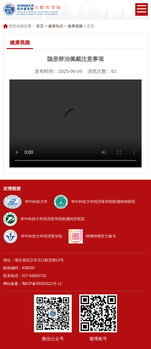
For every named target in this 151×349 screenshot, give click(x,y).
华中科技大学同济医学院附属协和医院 (94, 201)
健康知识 (55, 26)
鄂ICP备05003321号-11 (42, 283)
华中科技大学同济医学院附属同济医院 (44, 219)
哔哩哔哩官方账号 (92, 236)
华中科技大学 (25, 201)
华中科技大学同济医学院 (32, 236)
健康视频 (75, 26)
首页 (40, 26)
